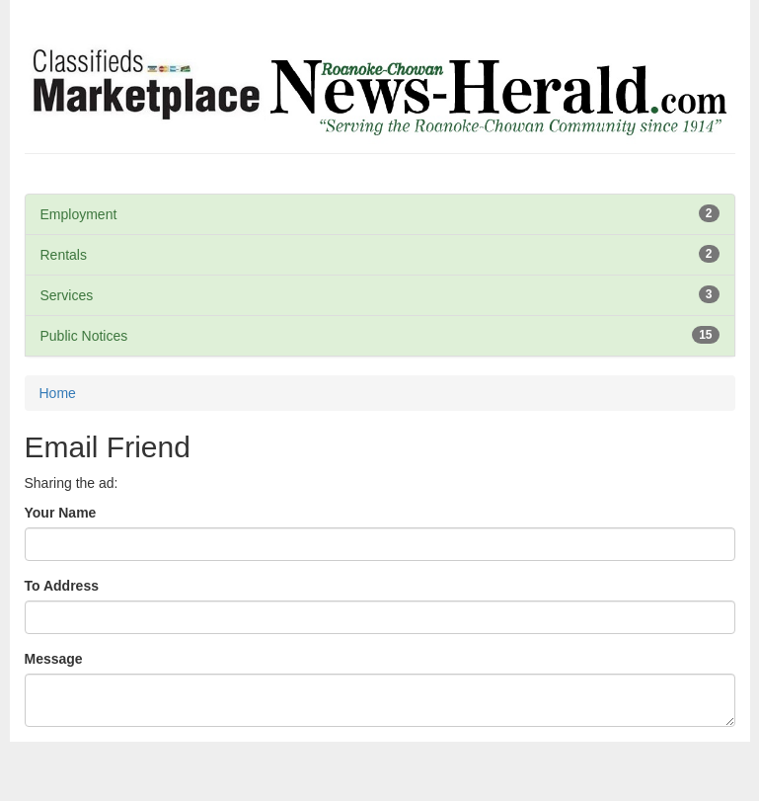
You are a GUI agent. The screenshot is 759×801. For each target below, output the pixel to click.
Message (54, 659)
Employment (78, 214)
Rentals (63, 255)
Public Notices (84, 336)
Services (67, 295)
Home (57, 393)
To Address (62, 586)
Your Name (61, 513)
